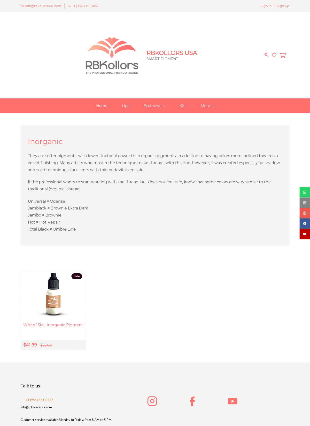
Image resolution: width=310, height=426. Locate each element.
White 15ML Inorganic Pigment (53, 316)
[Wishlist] (276, 51)
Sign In (266, 6)
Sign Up (283, 6)
